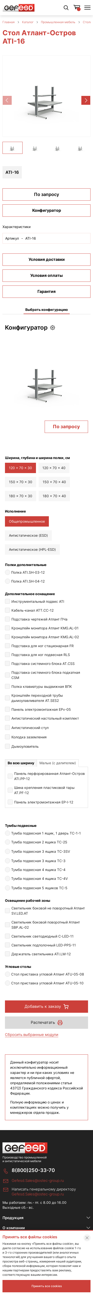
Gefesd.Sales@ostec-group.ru (38, 1187)
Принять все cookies (46, 1286)
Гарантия (46, 297)
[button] (85, 100)
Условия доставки (47, 265)
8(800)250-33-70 (33, 1176)
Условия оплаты (46, 281)
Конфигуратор (46, 216)
